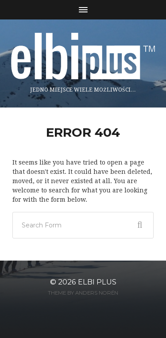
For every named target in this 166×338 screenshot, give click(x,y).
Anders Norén (96, 293)
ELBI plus (97, 281)
